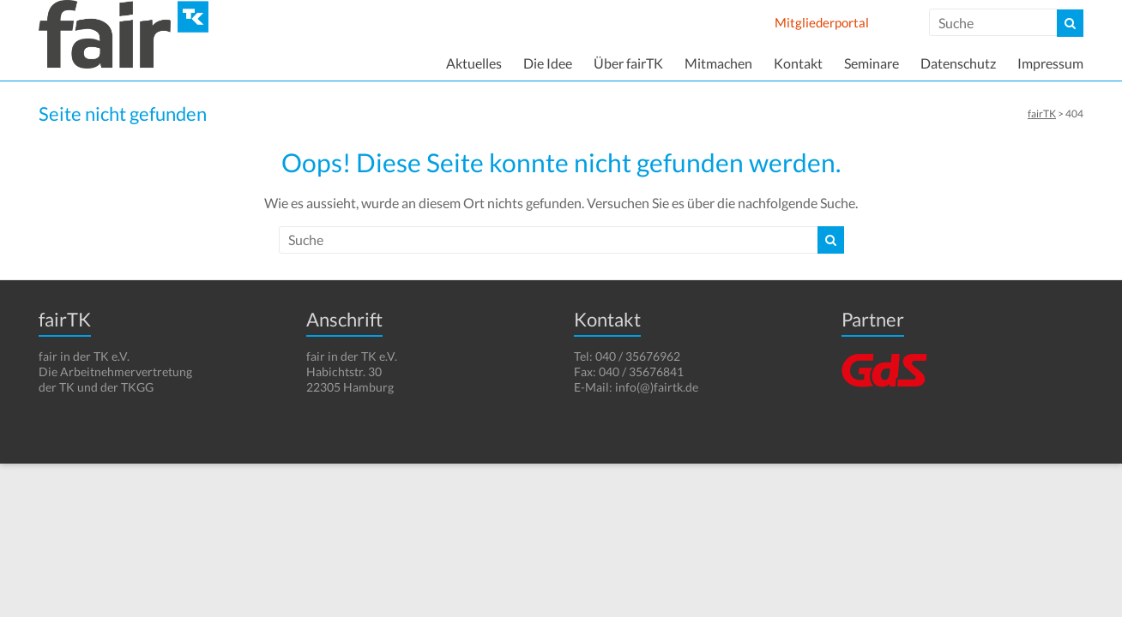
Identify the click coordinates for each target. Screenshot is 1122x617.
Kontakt (798, 63)
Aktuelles (474, 63)
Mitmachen (718, 63)
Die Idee (547, 63)
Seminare (871, 63)
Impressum (1050, 63)
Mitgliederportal (822, 22)
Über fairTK (628, 63)
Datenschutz (958, 63)
